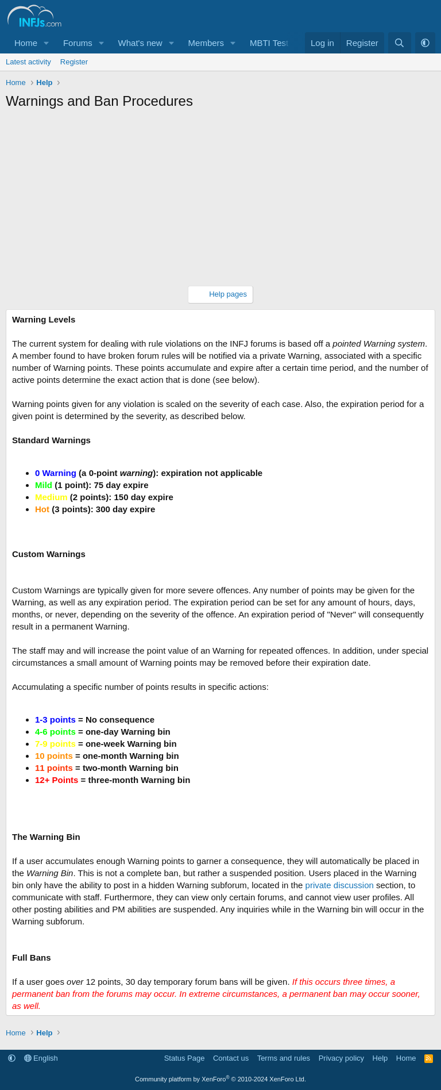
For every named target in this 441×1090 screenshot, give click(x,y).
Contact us (231, 1058)
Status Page (184, 1058)
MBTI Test (269, 43)
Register (74, 61)
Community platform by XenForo (220, 1079)
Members (206, 43)
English (41, 1058)
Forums (77, 43)
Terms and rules (283, 1058)
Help (380, 1058)
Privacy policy (341, 1058)
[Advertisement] (220, 202)
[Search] (399, 42)
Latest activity (28, 61)
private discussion (339, 885)
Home (25, 43)
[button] (46, 42)
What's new (140, 43)
